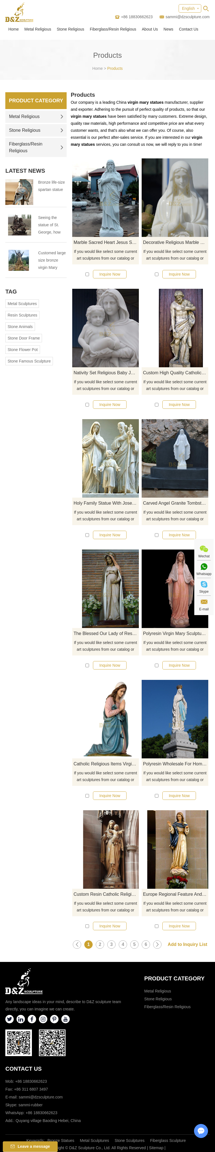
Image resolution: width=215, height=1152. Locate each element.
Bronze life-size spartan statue (51, 186)
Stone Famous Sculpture (29, 361)
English (188, 8)
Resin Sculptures (22, 315)
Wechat (203, 556)
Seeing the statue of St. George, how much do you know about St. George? (51, 225)
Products (115, 68)
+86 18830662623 (41, 1113)
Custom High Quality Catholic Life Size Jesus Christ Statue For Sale (175, 372)
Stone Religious (70, 29)
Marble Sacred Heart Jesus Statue (106, 242)
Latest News (25, 171)
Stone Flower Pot (23, 349)
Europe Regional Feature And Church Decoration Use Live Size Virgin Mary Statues (175, 894)
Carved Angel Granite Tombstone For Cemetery (175, 503)
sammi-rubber (30, 1105)
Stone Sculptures (130, 1140)
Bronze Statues (61, 1140)
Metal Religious (37, 29)
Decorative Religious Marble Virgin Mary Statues (175, 242)
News (168, 29)
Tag (11, 291)
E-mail (204, 609)
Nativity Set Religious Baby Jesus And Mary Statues (106, 372)
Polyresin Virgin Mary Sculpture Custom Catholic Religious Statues (175, 633)
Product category (174, 978)
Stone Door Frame (24, 338)
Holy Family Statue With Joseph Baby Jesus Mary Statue (106, 503)
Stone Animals (20, 326)
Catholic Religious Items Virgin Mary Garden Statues (106, 763)
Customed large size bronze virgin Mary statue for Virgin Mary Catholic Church (52, 261)
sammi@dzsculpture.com (187, 17)
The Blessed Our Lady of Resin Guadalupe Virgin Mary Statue (106, 633)
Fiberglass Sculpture (168, 1140)
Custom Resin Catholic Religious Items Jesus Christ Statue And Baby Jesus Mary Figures (106, 894)
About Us (150, 29)
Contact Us (188, 29)
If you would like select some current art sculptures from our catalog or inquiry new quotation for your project (105, 255)
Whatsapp (203, 574)
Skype (204, 592)
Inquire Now (109, 274)
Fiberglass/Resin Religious (113, 29)
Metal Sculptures (22, 303)
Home (13, 29)
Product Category (36, 100)
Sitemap (156, 1148)
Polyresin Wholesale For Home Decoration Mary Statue (175, 763)
